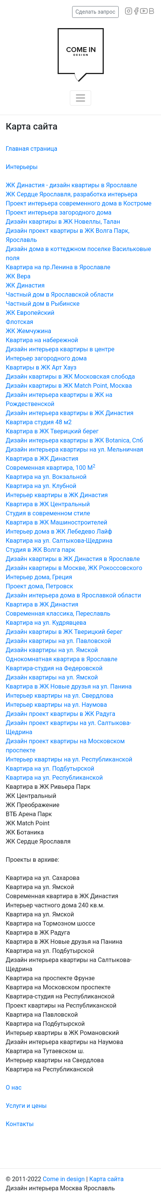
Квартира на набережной (42, 340)
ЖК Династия (25, 285)
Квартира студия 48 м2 (39, 422)
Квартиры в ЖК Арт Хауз (41, 367)
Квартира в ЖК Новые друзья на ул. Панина (69, 686)
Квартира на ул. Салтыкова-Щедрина (59, 540)
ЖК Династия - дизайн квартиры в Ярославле (71, 185)
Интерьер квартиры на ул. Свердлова (59, 695)
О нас (13, 1087)
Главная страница (31, 148)
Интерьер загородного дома (46, 358)
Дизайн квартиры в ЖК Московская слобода (70, 376)
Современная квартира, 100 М (50, 467)
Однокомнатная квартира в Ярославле (62, 659)
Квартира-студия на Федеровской (54, 668)
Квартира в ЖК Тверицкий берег (52, 431)
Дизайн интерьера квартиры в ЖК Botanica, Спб (74, 440)
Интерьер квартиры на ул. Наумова (56, 704)
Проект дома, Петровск (39, 586)
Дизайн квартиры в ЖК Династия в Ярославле (73, 558)
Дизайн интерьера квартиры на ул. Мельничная (74, 449)
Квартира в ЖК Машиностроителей (56, 522)
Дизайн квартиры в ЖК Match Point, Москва (69, 385)
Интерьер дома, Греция (39, 577)
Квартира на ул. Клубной (41, 486)
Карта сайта (106, 1179)
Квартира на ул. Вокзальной (46, 476)
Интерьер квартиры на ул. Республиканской (69, 759)
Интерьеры (22, 167)
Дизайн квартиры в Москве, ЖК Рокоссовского (74, 568)
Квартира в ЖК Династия (42, 458)
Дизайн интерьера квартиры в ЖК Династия (70, 413)
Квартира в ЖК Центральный (48, 504)
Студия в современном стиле (48, 513)
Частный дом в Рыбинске (42, 303)
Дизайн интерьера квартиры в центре (60, 349)
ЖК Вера (18, 276)
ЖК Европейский (30, 312)
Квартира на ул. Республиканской (54, 777)
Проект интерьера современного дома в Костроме (78, 203)
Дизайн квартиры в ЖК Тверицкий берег (64, 631)
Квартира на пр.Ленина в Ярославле (58, 267)
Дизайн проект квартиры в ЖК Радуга (60, 713)
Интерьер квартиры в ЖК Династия (57, 495)
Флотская (19, 321)
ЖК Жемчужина (28, 331)
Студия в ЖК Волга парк (40, 549)
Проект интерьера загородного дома (58, 212)
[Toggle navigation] (80, 98)
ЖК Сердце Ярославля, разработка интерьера (71, 194)
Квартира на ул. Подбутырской (50, 768)
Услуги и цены (26, 1105)
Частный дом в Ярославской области (60, 294)
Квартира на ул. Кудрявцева (46, 622)
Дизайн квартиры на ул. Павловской (58, 641)
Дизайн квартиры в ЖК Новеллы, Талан (63, 221)
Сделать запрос (95, 12)
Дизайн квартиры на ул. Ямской (52, 650)
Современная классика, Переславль (58, 613)
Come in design (64, 1179)
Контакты (20, 1124)
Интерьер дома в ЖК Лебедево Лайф (59, 531)
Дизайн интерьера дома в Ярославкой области (73, 595)
